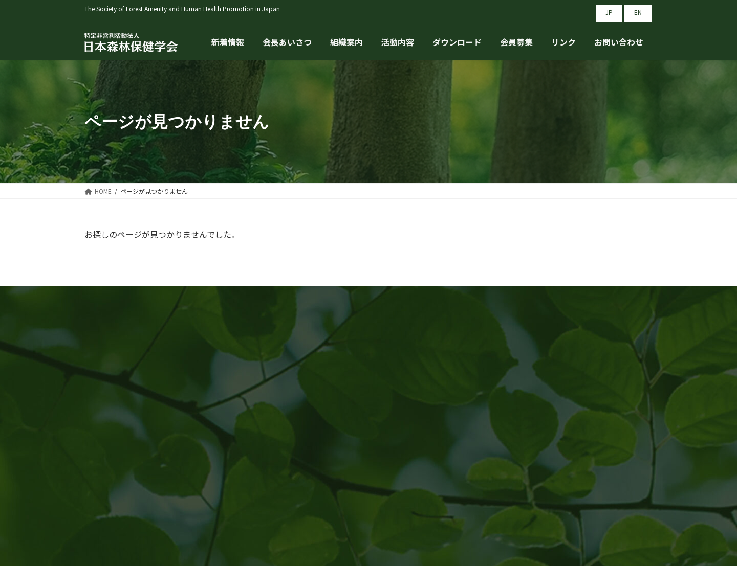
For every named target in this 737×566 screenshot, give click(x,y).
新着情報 (294, 415)
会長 (286, 435)
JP (609, 12)
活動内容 (429, 415)
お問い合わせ (571, 415)
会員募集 (429, 435)
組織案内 (429, 395)
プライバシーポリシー (587, 435)
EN (638, 12)
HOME (289, 395)
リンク (559, 395)
